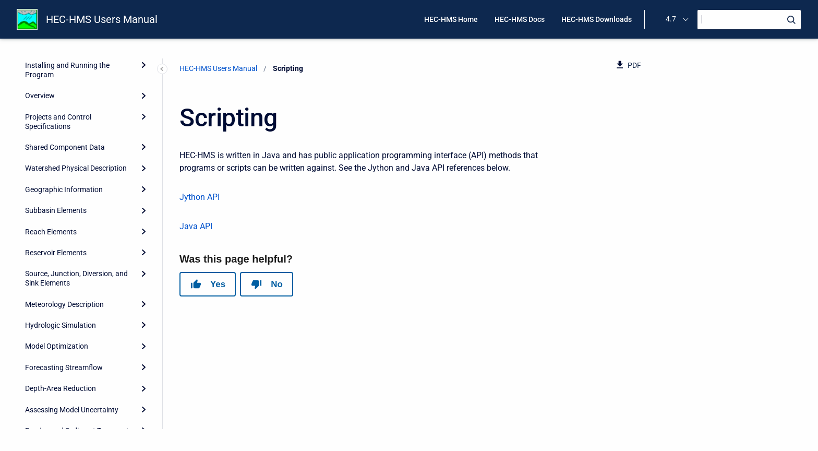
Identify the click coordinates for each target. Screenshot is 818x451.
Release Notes (48, 418)
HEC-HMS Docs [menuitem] (520, 19)
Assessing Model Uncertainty (71, 250)
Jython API (199, 197)
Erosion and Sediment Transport (77, 271)
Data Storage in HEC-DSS (65, 292)
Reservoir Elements (56, 93)
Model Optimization (56, 186)
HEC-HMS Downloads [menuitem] (596, 19)
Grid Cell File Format (57, 355)
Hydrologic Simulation (60, 165)
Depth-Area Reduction (60, 228)
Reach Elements (51, 72)
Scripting (40, 334)
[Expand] (143, 71)
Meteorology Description (64, 144)
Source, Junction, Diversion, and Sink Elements (76, 118)
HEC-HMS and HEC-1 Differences (78, 376)
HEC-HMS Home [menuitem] (451, 19)
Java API (195, 226)
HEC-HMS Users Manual (102, 19)
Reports (38, 313)
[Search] (749, 19)
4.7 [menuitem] (671, 19)
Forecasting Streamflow (64, 208)
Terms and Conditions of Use (71, 397)
